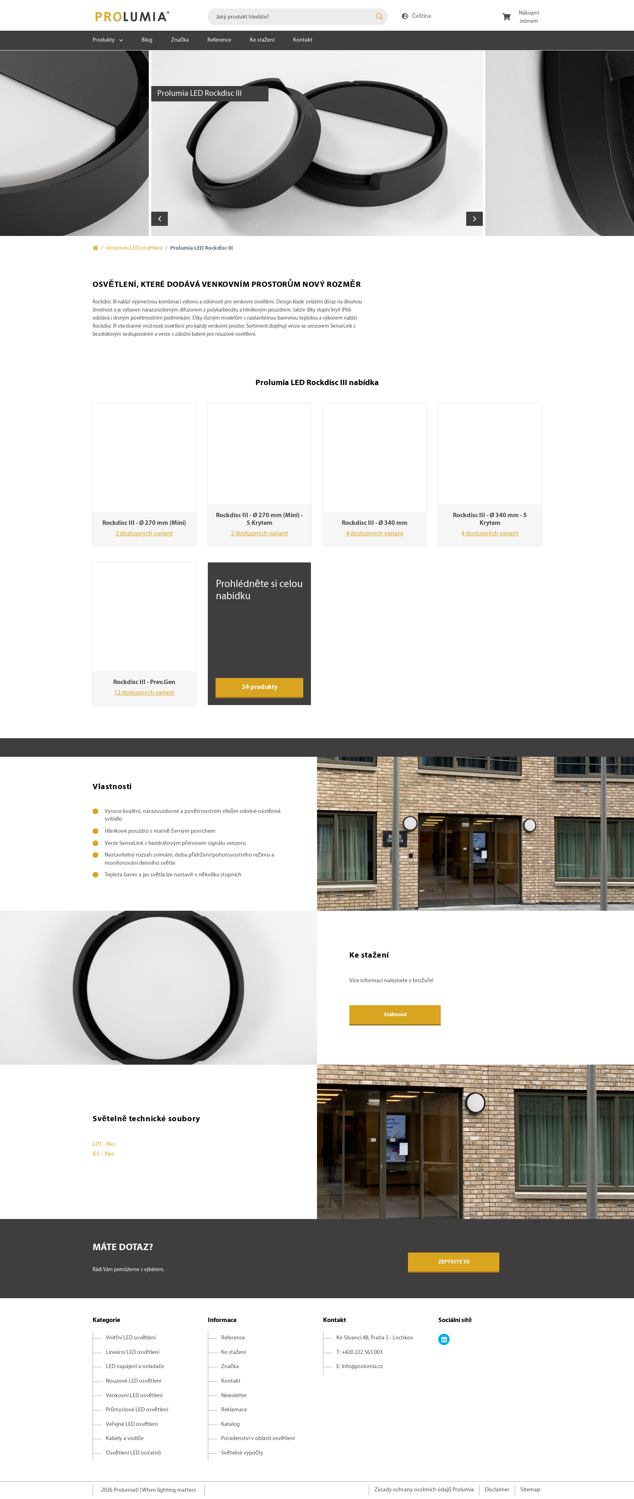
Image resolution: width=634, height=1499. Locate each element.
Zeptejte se (453, 1262)
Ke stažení (262, 40)
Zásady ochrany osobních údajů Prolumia (424, 1490)
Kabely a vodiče (125, 1439)
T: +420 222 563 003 (359, 1353)
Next (474, 219)
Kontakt (303, 40)
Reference (219, 40)
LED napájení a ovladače (135, 1367)
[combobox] (298, 16)
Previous (159, 219)
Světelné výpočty (242, 1453)
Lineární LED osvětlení (132, 1353)
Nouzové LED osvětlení (133, 1381)
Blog (147, 40)
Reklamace (234, 1410)
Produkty (104, 40)
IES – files (103, 1154)
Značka (180, 40)
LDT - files (104, 1144)
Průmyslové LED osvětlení (137, 1410)
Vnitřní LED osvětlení (131, 1338)
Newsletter (234, 1396)
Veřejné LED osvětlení (132, 1424)
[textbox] (298, 16)
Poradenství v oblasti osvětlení (258, 1439)
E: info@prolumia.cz (359, 1367)
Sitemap (530, 1490)
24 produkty (259, 687)
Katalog (230, 1424)
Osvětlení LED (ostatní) (133, 1453)
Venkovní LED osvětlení (134, 248)
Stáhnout (395, 1015)
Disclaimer (497, 1490)
